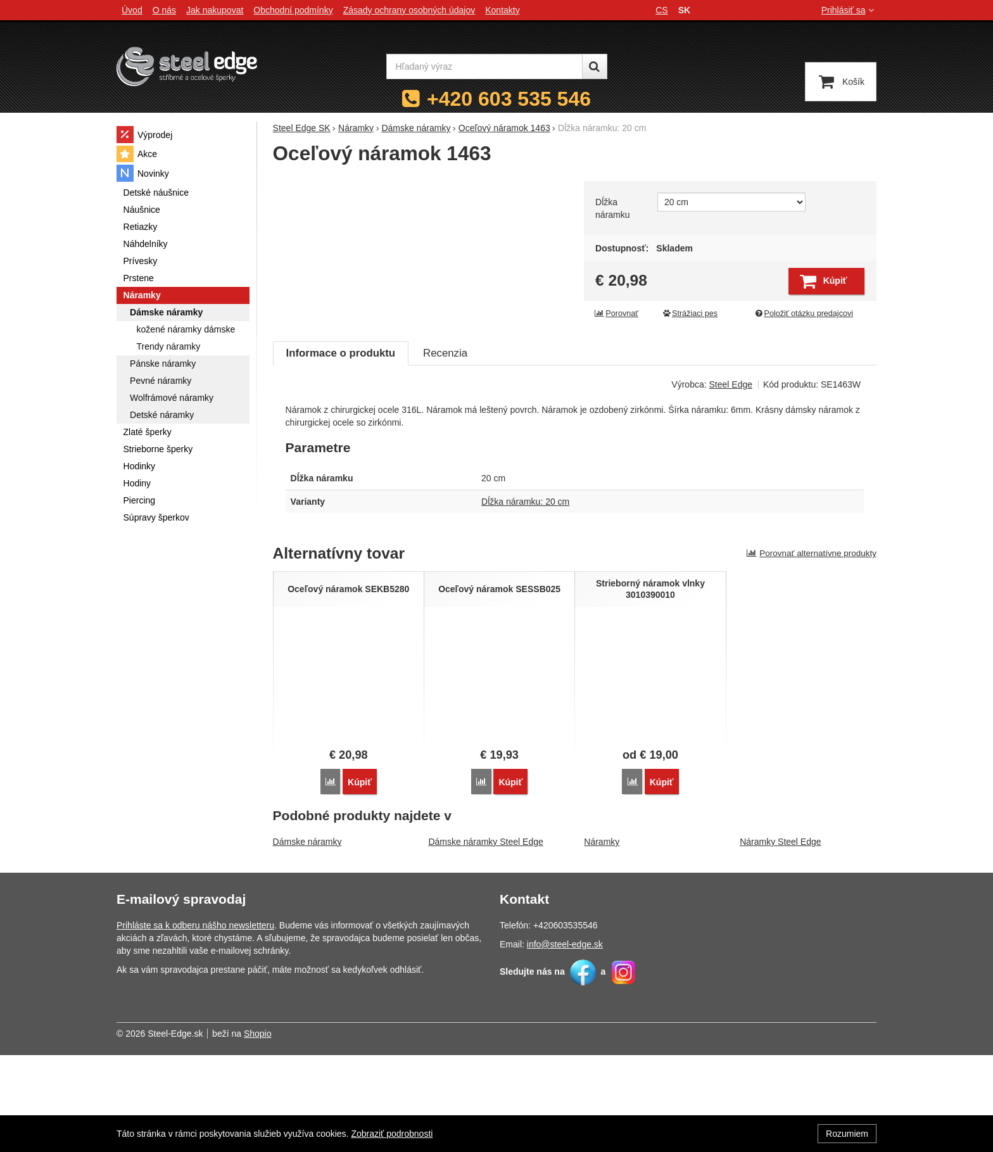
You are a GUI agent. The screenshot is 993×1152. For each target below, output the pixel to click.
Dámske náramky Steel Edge (485, 939)
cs (661, 10)
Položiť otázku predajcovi (803, 313)
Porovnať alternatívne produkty (811, 650)
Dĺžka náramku (612, 208)
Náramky (601, 939)
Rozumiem (847, 1134)
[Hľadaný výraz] (484, 66)
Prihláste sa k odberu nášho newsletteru (195, 1022)
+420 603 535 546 (509, 98)
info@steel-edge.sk (565, 1041)
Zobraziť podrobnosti (392, 1134)
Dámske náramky (307, 939)
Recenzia (445, 451)
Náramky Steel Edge (780, 939)
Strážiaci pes (690, 313)
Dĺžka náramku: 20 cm (525, 599)
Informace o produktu (340, 451)
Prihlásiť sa (848, 10)
